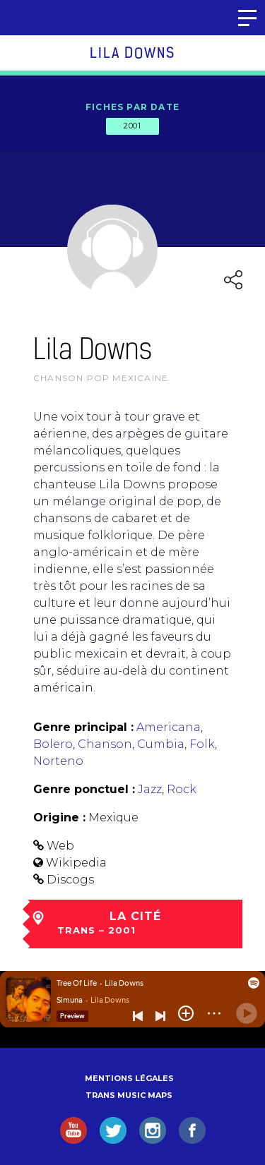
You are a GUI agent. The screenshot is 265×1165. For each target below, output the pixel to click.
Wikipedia (76, 862)
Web (60, 845)
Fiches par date (132, 107)
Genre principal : (83, 727)
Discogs (70, 879)
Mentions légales (129, 1078)
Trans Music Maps (129, 1095)
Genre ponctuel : (84, 789)
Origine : (59, 817)
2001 (132, 126)
